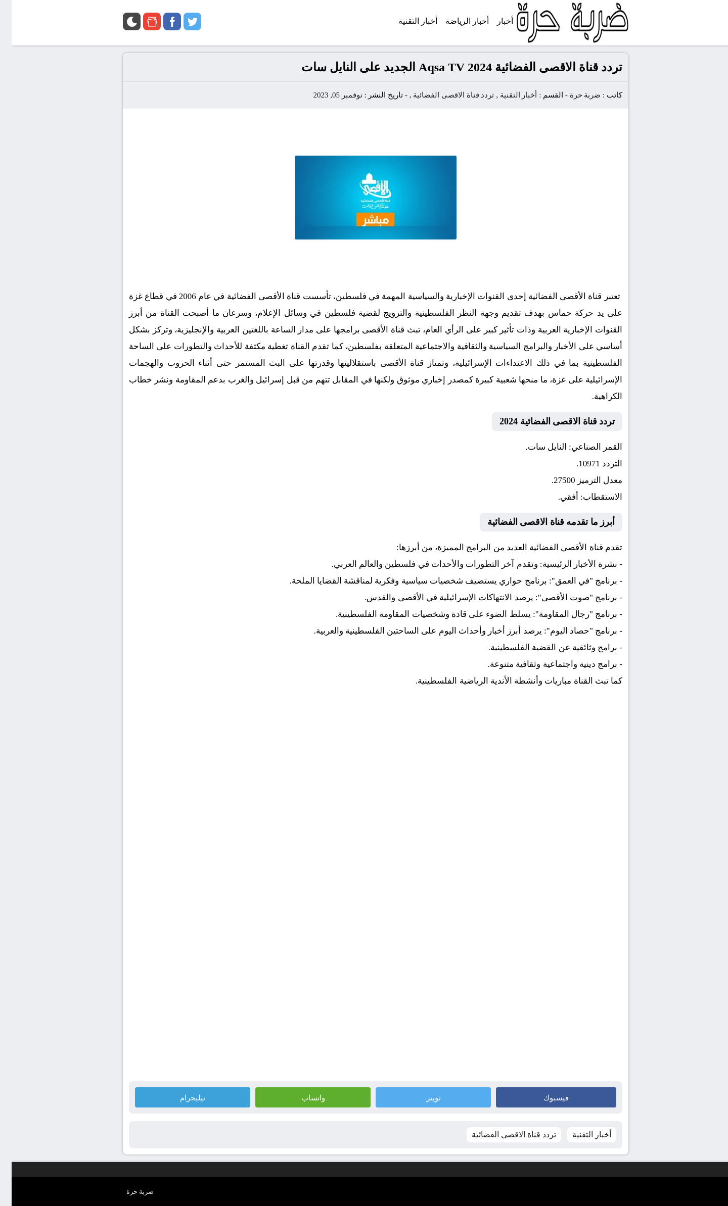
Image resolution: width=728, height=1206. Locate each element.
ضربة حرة (572, 95)
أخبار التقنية (507, 95)
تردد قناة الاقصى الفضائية (441, 95)
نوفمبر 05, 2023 (325, 95)
